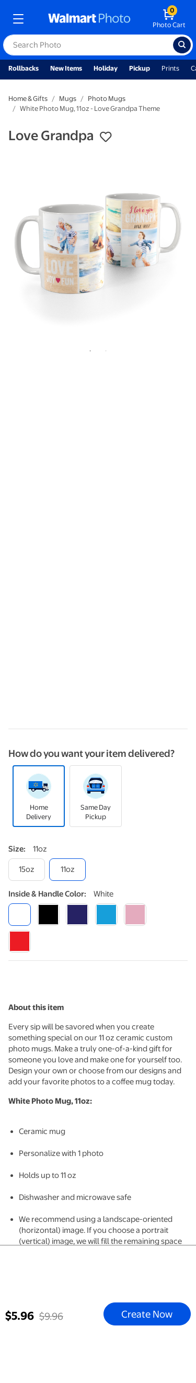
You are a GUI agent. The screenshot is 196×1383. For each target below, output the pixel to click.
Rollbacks (23, 68)
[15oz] (26, 869)
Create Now (146, 1314)
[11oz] (67, 869)
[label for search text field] (88, 45)
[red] (19, 941)
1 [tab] (88, 349)
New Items (66, 68)
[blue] (77, 914)
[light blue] (106, 914)
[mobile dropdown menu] (18, 19)
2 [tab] (104, 349)
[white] (19, 914)
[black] (48, 914)
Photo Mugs (106, 99)
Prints (170, 68)
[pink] (135, 914)
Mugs (67, 99)
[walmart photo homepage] (89, 19)
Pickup (139, 68)
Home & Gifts (28, 99)
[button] (106, 137)
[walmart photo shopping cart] (169, 19)
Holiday (106, 68)
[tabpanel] (98, 246)
